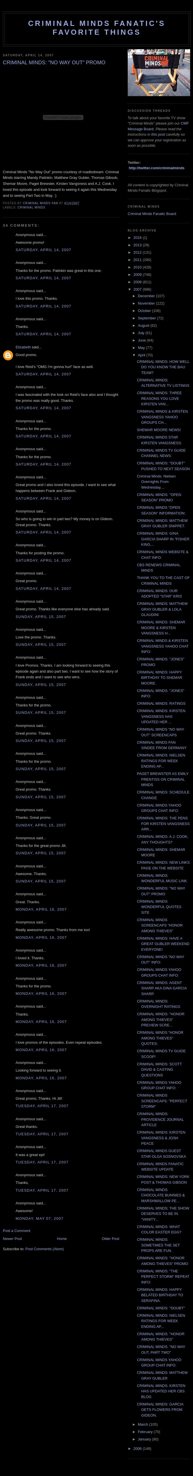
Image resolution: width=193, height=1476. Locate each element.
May (142, 348)
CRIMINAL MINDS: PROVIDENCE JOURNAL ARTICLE (160, 1119)
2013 (138, 245)
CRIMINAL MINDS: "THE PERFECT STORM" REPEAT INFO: (163, 1276)
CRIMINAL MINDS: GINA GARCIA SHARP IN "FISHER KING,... (163, 539)
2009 (138, 274)
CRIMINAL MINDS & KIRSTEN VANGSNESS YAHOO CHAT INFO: (162, 646)
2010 (138, 267)
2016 (138, 237)
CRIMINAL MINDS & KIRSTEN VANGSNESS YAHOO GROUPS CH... (162, 417)
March (143, 1424)
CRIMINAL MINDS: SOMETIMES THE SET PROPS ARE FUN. (158, 1245)
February (146, 1432)
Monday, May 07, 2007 (40, 1218)
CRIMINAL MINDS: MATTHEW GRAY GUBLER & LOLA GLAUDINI (162, 609)
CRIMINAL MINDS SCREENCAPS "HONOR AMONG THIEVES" (159, 925)
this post (158, 134)
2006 (138, 1448)
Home (62, 1239)
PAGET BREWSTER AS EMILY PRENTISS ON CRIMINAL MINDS (162, 779)
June (142, 340)
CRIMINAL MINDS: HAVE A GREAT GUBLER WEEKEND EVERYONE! (163, 944)
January (145, 1439)
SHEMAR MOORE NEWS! (159, 430)
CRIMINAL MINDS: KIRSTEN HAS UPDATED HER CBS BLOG (161, 1391)
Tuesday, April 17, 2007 (42, 1106)
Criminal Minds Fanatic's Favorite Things (96, 27)
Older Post (110, 1239)
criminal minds (31, 207)
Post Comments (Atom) (45, 1249)
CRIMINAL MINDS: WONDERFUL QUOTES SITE (159, 907)
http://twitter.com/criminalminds (156, 168)
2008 (138, 282)
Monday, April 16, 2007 (41, 909)
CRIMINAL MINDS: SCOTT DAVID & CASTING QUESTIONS (159, 1069)
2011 (138, 260)
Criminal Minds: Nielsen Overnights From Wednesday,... (156, 481)
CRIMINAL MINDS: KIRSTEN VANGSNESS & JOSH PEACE (161, 1138)
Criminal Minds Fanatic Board (152, 214)
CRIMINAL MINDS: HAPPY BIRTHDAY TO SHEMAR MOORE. (159, 677)
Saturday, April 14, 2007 (43, 250)
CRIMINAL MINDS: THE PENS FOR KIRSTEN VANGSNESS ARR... (163, 823)
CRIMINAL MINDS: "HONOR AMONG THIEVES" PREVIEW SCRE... (160, 1019)
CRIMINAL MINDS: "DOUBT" (161, 1308)
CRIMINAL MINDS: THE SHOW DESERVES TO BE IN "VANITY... (163, 1213)
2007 (138, 289)
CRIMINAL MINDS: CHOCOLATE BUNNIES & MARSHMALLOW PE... (161, 1195)
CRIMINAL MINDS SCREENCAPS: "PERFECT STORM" (162, 1101)
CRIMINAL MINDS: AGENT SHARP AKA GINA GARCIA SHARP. (161, 988)
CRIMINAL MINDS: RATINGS (161, 703)
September (147, 318)
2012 (138, 252)
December (147, 296)
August (144, 325)
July (142, 333)
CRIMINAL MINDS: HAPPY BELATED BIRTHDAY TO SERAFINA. (160, 1295)
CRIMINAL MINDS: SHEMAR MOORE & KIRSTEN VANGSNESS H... (161, 627)
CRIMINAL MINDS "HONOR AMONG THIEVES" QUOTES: (160, 1038)
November (147, 303)
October (145, 311)
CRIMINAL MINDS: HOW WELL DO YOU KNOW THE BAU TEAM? (163, 367)
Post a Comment (16, 1231)
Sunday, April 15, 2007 (41, 617)
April (142, 355)
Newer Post (12, 1239)
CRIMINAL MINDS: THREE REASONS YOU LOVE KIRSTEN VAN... (159, 398)
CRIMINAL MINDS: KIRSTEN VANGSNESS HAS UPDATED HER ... (161, 716)
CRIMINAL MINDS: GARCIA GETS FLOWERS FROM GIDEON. (160, 1409)
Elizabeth (23, 347)
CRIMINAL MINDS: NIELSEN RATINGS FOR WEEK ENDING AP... (161, 760)
